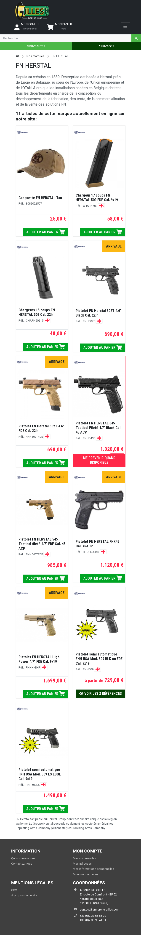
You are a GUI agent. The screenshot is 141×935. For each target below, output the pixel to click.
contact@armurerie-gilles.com (100, 909)
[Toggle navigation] (125, 26)
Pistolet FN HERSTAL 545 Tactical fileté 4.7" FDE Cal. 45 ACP (42, 544)
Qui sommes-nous (23, 858)
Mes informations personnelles (93, 869)
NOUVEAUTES (36, 46)
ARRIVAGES (106, 46)
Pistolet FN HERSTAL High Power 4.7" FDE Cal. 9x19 (39, 659)
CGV (14, 890)
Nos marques (35, 56)
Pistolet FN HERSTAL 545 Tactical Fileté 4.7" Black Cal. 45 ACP (98, 427)
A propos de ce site (24, 895)
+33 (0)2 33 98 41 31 (93, 920)
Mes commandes (84, 858)
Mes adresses (82, 863)
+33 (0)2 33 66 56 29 (93, 915)
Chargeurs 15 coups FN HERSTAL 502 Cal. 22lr (37, 312)
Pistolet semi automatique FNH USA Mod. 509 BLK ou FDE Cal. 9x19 (99, 659)
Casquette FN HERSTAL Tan (40, 198)
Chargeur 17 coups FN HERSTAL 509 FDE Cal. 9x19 (97, 197)
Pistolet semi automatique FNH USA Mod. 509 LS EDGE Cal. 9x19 (40, 774)
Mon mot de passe (85, 874)
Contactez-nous (21, 863)
